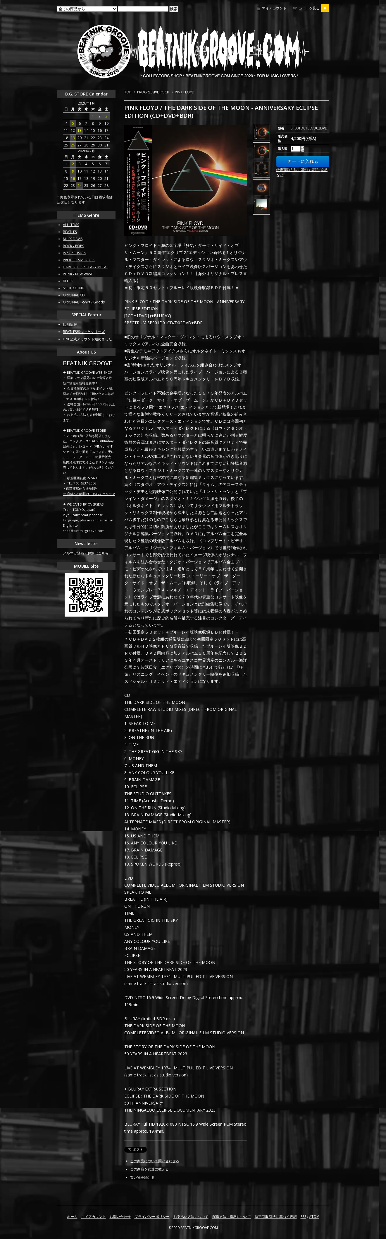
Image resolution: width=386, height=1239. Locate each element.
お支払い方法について (190, 1216)
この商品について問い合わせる (154, 1160)
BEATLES (70, 231)
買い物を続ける (142, 1177)
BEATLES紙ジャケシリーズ (84, 331)
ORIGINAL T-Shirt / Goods (84, 302)
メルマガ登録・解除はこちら (85, 553)
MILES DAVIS (72, 238)
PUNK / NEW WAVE (78, 274)
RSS (303, 1216)
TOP (127, 92)
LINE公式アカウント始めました (87, 339)
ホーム (72, 1216)
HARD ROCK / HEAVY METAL (85, 266)
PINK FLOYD (184, 92)
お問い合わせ (120, 1216)
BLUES (68, 281)
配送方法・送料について (231, 1216)
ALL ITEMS (71, 224)
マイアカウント (274, 8)
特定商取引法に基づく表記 (276, 1216)
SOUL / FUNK (73, 288)
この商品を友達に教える (149, 1169)
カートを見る (314, 8)
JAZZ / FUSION (74, 252)
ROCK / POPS (73, 245)
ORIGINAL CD (74, 295)
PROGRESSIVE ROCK (153, 92)
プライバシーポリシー (152, 1216)
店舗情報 (70, 324)
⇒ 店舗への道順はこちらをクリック (89, 493)
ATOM (314, 1216)
